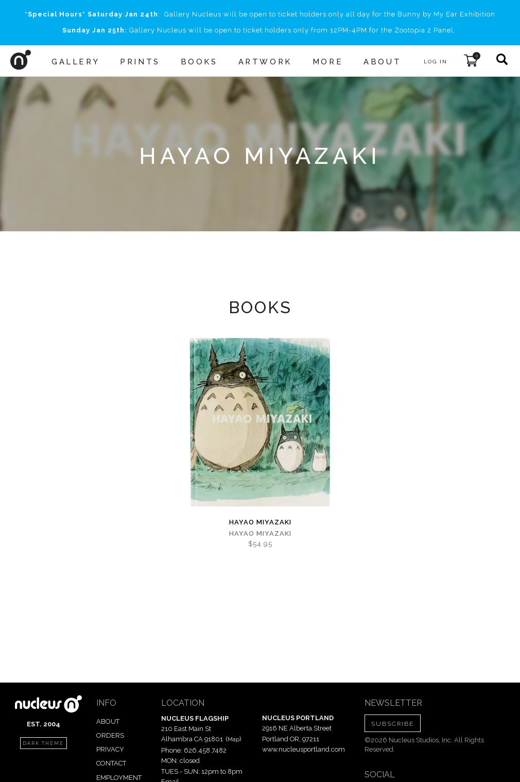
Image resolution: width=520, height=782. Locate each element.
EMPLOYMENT (119, 777)
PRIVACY (110, 749)
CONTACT (111, 763)
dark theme (43, 743)
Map (233, 739)
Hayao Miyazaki (260, 522)
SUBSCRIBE (392, 723)
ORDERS (110, 735)
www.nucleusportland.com (303, 749)
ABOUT (107, 721)
